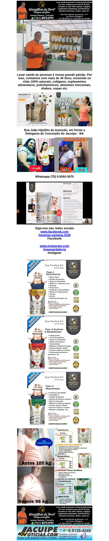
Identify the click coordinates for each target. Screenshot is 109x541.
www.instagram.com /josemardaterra (54, 247)
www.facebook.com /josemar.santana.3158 (54, 233)
